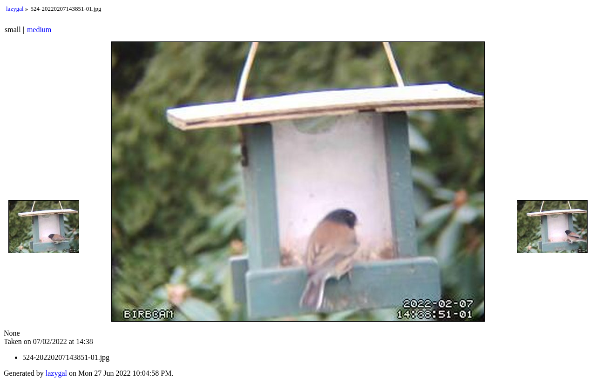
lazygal (15, 8)
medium (39, 30)
